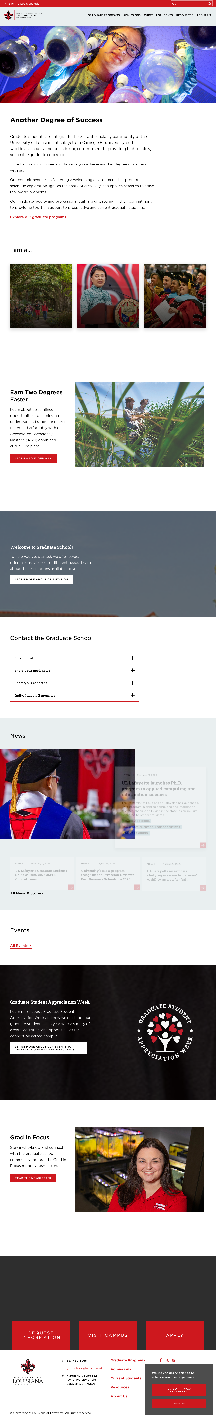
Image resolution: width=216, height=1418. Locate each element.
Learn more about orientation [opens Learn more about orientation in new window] (41, 579)
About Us (204, 15)
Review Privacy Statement (179, 1390)
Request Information (41, 1335)
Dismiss (179, 1403)
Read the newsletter (33, 1178)
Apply (175, 1335)
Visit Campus (108, 1335)
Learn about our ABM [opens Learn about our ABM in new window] (33, 458)
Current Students (158, 15)
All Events (19, 945)
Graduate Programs (104, 15)
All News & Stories (26, 893)
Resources (184, 15)
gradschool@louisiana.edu (85, 1368)
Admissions (132, 15)
